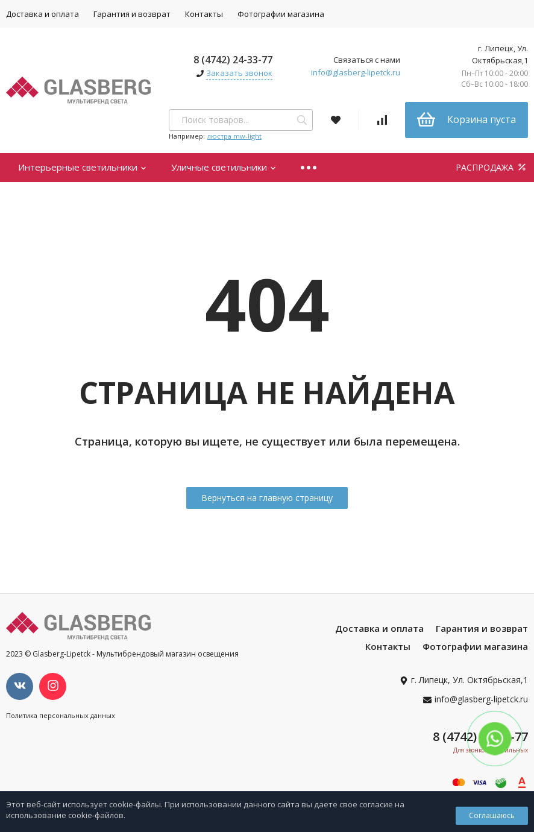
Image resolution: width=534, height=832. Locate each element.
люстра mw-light (234, 135)
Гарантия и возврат (132, 13)
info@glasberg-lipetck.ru (355, 72)
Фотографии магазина (280, 13)
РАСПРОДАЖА (492, 167)
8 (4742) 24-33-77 (232, 59)
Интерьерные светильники (82, 167)
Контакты (204, 13)
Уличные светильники (224, 167)
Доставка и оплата (379, 628)
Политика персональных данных (60, 715)
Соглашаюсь (492, 815)
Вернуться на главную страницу (267, 497)
